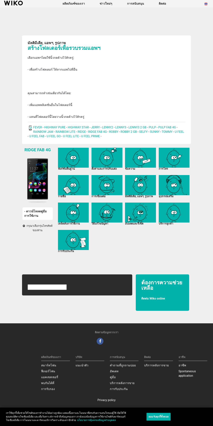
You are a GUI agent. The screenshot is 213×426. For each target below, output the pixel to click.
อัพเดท (114, 371)
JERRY (95, 127)
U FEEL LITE (71, 136)
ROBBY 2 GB (129, 132)
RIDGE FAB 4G (97, 132)
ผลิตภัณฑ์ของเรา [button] (74, 3)
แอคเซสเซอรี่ (49, 377)
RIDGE (82, 132)
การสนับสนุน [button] (135, 3)
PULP (153, 127)
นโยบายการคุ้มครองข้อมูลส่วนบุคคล (96, 421)
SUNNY (154, 132)
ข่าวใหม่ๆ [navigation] (106, 3)
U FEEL (179, 132)
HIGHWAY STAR (79, 127)
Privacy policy (106, 400)
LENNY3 (120, 127)
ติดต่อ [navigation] (162, 3)
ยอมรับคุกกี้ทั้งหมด (159, 418)
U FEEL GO (54, 136)
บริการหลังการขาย (122, 383)
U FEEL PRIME (90, 136)
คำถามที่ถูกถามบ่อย (123, 365)
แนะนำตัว (82, 365)
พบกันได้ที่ (47, 383)
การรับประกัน (119, 389)
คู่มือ (113, 377)
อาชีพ (182, 365)
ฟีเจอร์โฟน (48, 371)
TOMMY (167, 132)
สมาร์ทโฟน (48, 365)
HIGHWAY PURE (55, 127)
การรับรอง (48, 389)
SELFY (143, 132)
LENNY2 (107, 127)
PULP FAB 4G (167, 127)
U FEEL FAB (36, 136)
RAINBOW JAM (43, 132)
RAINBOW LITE (66, 132)
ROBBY (113, 132)
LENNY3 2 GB (138, 127)
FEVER (38, 127)
